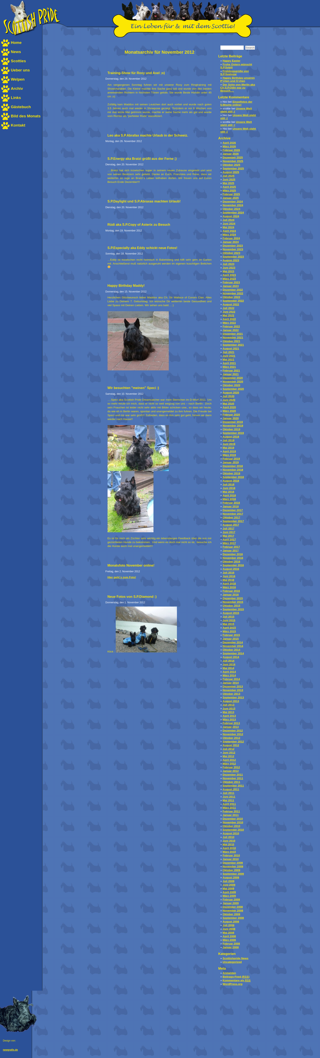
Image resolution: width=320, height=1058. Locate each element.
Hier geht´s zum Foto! (122, 577)
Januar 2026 (231, 153)
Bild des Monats (26, 116)
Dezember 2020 (233, 377)
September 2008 (233, 917)
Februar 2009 (231, 899)
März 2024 (229, 234)
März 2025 (229, 190)
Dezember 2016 (233, 554)
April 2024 (229, 230)
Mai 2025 (228, 183)
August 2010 (231, 833)
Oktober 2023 (231, 252)
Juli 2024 (228, 219)
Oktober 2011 (231, 781)
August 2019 (231, 436)
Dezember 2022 (233, 289)
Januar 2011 (231, 815)
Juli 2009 (228, 881)
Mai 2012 (228, 756)
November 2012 (233, 734)
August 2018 (231, 480)
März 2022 (229, 322)
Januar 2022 (231, 330)
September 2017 (233, 521)
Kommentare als (237, 980)
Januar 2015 (231, 638)
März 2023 (229, 278)
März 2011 (229, 807)
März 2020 (229, 410)
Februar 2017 (231, 546)
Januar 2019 (231, 462)
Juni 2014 (229, 664)
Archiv (17, 88)
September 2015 (233, 609)
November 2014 (233, 646)
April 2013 (229, 715)
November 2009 (233, 866)
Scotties (18, 61)
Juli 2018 (228, 484)
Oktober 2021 (231, 341)
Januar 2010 (231, 859)
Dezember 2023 (233, 245)
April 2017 (229, 539)
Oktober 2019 (231, 429)
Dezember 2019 (233, 421)
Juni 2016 (229, 576)
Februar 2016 (231, 590)
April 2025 (229, 186)
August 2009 (231, 877)
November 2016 (233, 557)
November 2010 (233, 822)
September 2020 (233, 388)
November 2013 (233, 690)
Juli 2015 (228, 616)
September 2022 (233, 300)
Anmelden (229, 973)
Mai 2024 (228, 227)
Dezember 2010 (233, 818)
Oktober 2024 (231, 208)
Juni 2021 (229, 355)
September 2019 (233, 433)
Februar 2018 (231, 502)
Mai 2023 (228, 271)
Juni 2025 (229, 179)
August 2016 (231, 568)
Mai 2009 (228, 888)
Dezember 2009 (233, 862)
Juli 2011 (228, 793)
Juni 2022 (229, 311)
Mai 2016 (228, 579)
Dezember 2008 (233, 906)
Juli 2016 (228, 572)
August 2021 (231, 348)
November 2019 (233, 425)
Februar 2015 (231, 635)
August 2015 (231, 613)
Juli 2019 (228, 440)
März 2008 (229, 939)
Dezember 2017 (233, 510)
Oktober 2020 (231, 385)
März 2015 (229, 631)
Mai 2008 (228, 932)
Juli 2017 (228, 528)
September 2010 (233, 829)
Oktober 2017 (231, 517)
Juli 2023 (228, 264)
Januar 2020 (231, 418)
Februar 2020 (231, 414)
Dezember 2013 (233, 686)
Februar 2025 (231, 194)
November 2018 (233, 469)
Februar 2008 (231, 943)
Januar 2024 (231, 241)
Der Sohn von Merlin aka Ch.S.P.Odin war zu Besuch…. (237, 87)
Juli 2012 (228, 748)
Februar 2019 (231, 458)
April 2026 (229, 142)
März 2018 (229, 499)
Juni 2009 (229, 884)
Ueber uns (20, 70)
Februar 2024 (231, 238)
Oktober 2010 (231, 826)
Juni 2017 (229, 532)
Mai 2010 (228, 844)
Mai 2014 (228, 668)
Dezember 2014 (233, 642)
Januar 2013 (231, 726)
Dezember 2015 (233, 598)
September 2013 (233, 697)
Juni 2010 (229, 840)
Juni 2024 (229, 223)
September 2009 (233, 873)
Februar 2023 (231, 282)
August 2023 (231, 260)
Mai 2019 (228, 447)
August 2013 (231, 701)
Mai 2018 (228, 491)
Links (16, 98)
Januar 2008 (231, 947)
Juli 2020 (228, 396)
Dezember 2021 (233, 333)
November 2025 (233, 161)
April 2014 (229, 671)
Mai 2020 (228, 403)
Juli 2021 (228, 352)
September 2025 (233, 168)
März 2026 (229, 146)
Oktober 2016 (231, 561)
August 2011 (231, 789)
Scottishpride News (235, 958)
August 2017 (231, 524)
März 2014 (229, 675)
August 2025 (231, 172)
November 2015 (233, 601)
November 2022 (233, 293)
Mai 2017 (228, 535)
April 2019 (229, 451)
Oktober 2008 (231, 914)
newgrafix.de (10, 1049)
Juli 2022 (228, 308)
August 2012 (231, 745)
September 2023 (233, 256)
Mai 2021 (228, 359)
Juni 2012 (229, 752)
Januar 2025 (231, 197)
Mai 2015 (228, 624)
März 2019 (229, 455)
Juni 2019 (229, 444)
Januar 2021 (231, 374)
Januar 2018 (231, 506)
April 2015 (229, 627)
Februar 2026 (231, 150)
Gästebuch (21, 107)
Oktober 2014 (231, 649)
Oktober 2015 (231, 605)
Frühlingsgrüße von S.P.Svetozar (234, 73)
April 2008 (229, 936)
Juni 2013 (229, 708)
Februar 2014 (231, 679)
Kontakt (18, 125)
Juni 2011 (229, 796)
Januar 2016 (231, 594)
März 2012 (229, 763)
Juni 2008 (229, 928)
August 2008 (231, 921)
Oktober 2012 (231, 737)
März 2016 (229, 587)
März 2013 (229, 719)
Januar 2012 (231, 770)
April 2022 (229, 319)
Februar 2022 (231, 326)
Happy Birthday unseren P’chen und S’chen (237, 79)
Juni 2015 (229, 620)
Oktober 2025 (231, 164)
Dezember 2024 (233, 201)
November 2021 (233, 337)
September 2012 (233, 741)
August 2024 (231, 216)
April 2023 (229, 275)
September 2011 (233, 785)
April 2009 (229, 892)
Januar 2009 (231, 903)
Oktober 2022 (231, 297)
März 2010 (229, 851)
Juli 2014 (228, 660)
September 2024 (233, 212)
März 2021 (229, 366)
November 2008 (233, 910)
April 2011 (229, 804)
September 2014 (233, 653)
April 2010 (229, 848)
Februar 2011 (231, 811)
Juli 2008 (228, 925)
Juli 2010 (228, 837)
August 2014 (231, 657)
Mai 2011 (228, 800)
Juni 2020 (229, 399)
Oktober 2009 (231, 870)
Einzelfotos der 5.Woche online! (236, 103)
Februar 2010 (231, 855)
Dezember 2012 (233, 730)
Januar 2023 (231, 286)
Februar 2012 (231, 767)
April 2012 (229, 759)
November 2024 (233, 205)
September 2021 (233, 344)
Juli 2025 (228, 175)
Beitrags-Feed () (236, 976)
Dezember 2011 (233, 774)
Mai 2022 (228, 315)
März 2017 (229, 543)
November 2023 (233, 249)
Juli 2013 (228, 704)
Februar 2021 (231, 370)
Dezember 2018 (233, 466)
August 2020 (231, 392)
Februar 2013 (231, 723)
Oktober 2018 (231, 473)
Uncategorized (232, 962)
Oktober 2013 (231, 693)
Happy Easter (231, 60)
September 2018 (233, 477)
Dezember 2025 (233, 157)
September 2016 (233, 565)
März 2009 (229, 895)
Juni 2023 (229, 267)
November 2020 (233, 381)
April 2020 (229, 407)
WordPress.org (232, 984)
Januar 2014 (231, 682)
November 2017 (233, 513)
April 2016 (229, 583)
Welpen (17, 79)
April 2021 (229, 363)
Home (16, 42)
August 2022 (231, 304)
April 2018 (229, 495)
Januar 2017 (231, 550)
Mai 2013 (228, 712)
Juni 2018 (229, 488)
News (16, 52)
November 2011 (233, 778)
